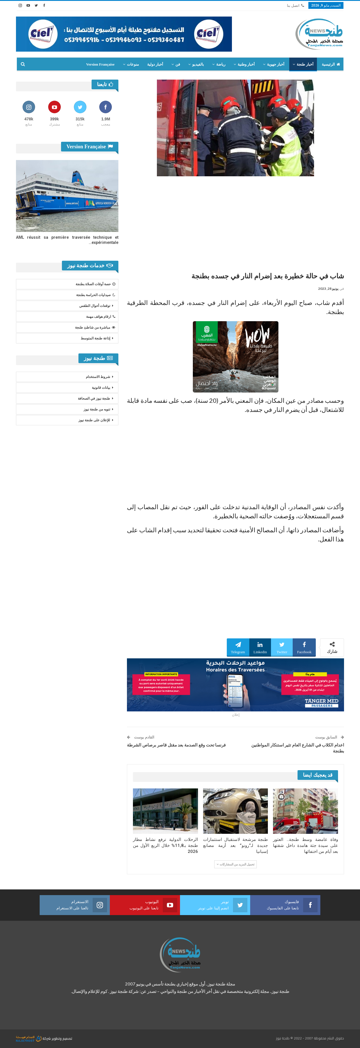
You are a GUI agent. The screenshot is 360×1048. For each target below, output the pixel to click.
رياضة (220, 64)
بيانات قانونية (101, 388)
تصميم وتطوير (62, 1038)
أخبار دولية (155, 64)
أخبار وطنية (246, 64)
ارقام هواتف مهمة (100, 317)
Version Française (100, 64)
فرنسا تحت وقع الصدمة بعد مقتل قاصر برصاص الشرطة (176, 745)
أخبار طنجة (305, 64)
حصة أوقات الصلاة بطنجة (95, 284)
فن (177, 64)
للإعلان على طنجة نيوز (94, 420)
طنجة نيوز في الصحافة (94, 398)
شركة (34, 1038)
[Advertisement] (235, 222)
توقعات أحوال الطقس (94, 306)
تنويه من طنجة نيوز (97, 409)
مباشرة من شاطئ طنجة (95, 327)
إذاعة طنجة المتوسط (95, 338)
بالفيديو (198, 64)
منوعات (133, 64)
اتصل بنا (295, 5)
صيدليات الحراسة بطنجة (95, 295)
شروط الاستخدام (98, 377)
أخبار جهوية (275, 64)
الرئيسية (331, 64)
